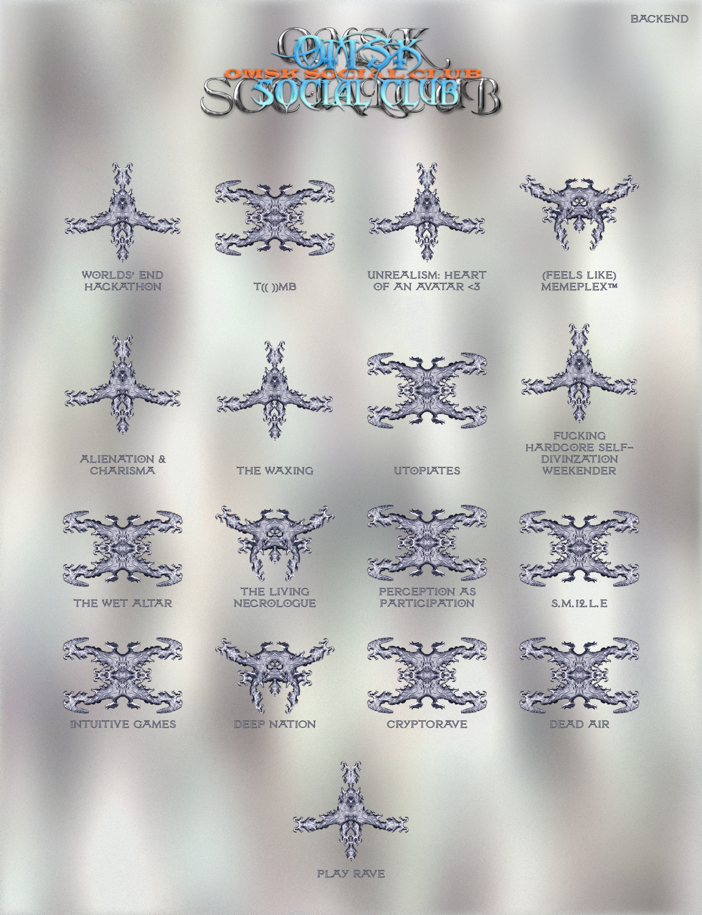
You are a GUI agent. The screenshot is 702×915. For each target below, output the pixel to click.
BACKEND (659, 19)
